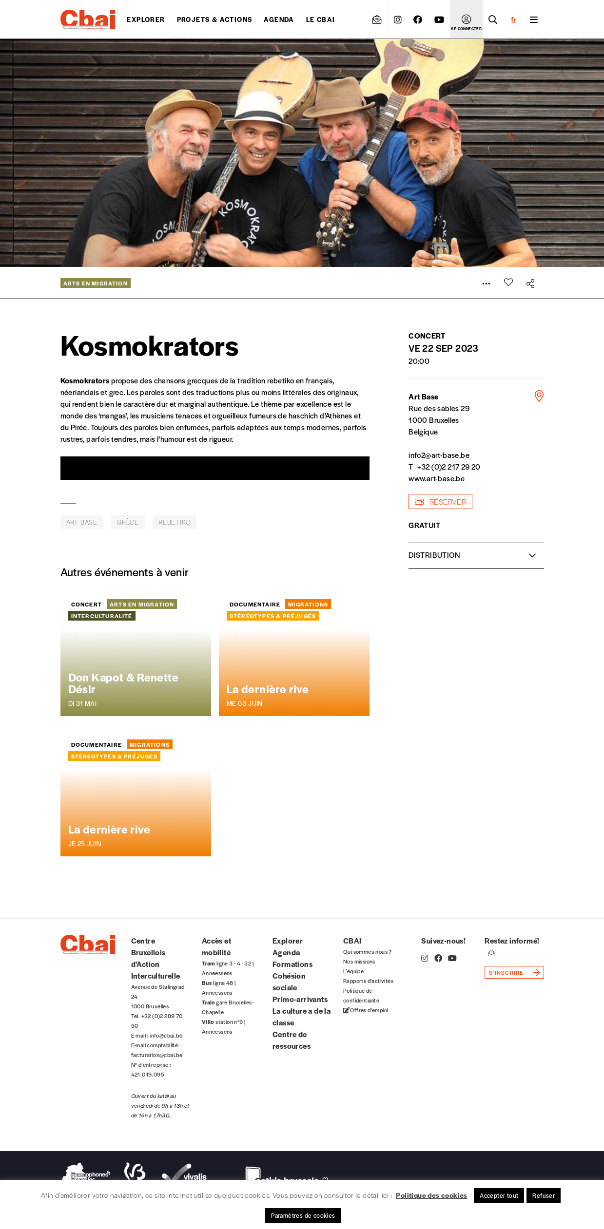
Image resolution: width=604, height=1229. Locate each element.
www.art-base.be (437, 478)
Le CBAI (320, 19)
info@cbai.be (166, 1035)
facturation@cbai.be (157, 1055)
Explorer (146, 19)
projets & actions (215, 19)
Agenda (279, 19)
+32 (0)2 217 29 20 (449, 466)
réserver (440, 501)
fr (513, 19)
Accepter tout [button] (499, 1195)
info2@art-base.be (439, 455)
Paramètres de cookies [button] (303, 1215)
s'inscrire (506, 972)
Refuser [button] (543, 1195)
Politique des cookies (431, 1195)
